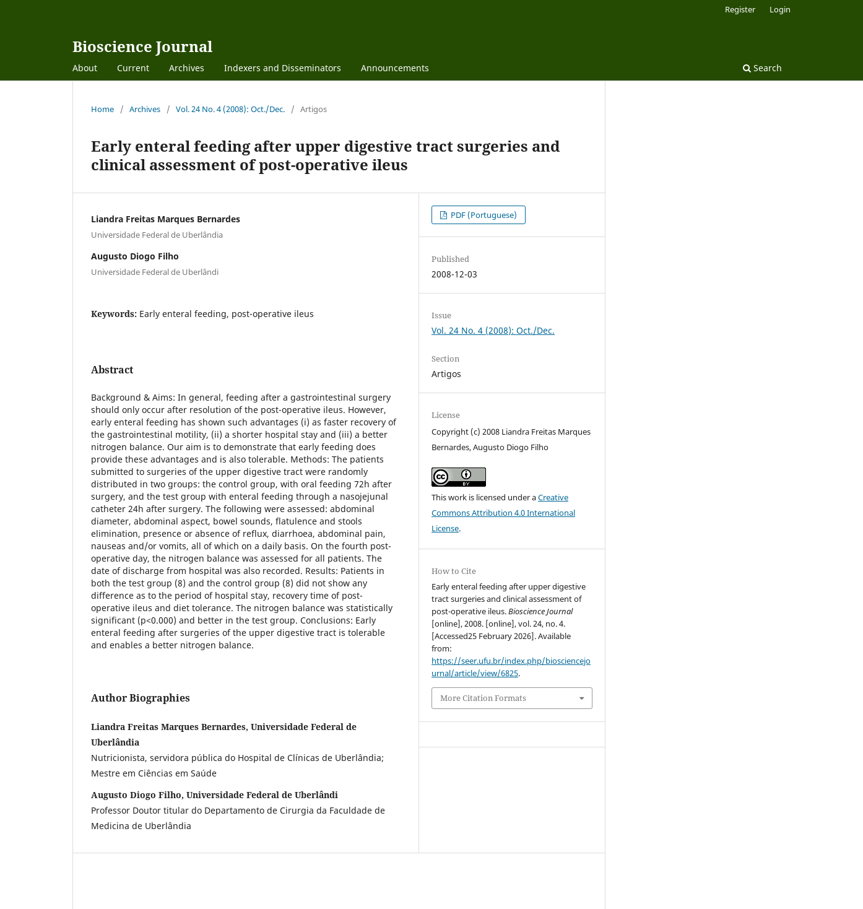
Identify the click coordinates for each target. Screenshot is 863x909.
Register (740, 9)
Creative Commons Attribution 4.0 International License (503, 513)
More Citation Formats (483, 697)
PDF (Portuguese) (483, 214)
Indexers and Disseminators (282, 68)
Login (780, 9)
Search (762, 68)
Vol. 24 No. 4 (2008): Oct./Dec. (230, 109)
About (84, 68)
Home (102, 109)
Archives (186, 68)
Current (133, 68)
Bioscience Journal (142, 46)
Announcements (395, 68)
